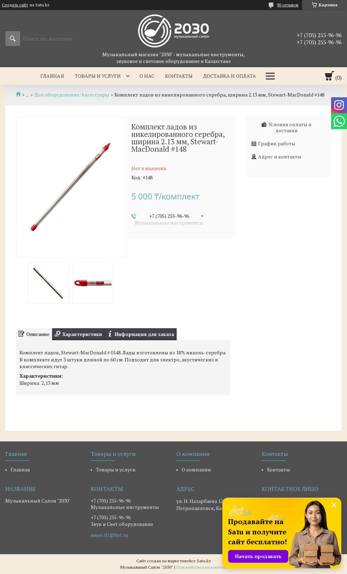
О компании (196, 469)
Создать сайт (15, 4)
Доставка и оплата (229, 76)
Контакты (179, 76)
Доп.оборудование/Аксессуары (71, 95)
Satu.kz (204, 560)
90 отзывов (287, 4)
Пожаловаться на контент (201, 567)
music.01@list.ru (109, 535)
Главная (52, 76)
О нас (147, 76)
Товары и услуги (98, 76)
